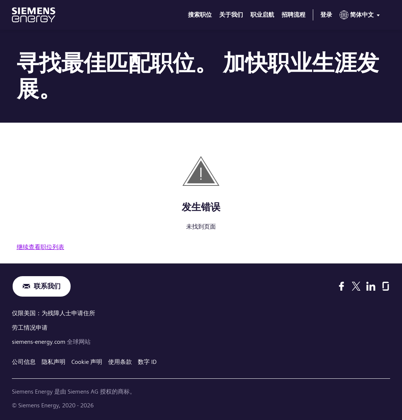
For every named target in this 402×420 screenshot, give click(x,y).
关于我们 (231, 14)
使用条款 (120, 361)
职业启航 (262, 14)
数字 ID (147, 361)
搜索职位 (200, 14)
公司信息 (24, 361)
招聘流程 (293, 14)
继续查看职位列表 (40, 247)
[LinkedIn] (370, 286)
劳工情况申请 (30, 326)
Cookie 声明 (86, 361)
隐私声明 (53, 361)
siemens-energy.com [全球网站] (39, 341)
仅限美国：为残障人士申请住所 (53, 313)
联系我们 (47, 286)
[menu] (361, 16)
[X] (356, 286)
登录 (326, 14)
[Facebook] (341, 286)
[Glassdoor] (385, 286)
